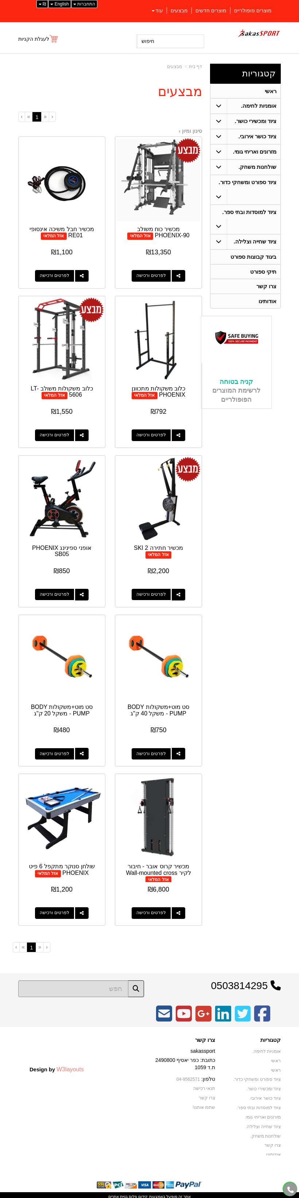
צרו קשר (205, 1037)
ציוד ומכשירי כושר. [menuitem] (256, 121)
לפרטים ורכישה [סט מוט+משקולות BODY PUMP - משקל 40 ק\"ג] (151, 751)
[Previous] (45, 116)
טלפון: (208, 1075)
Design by (57, 1065)
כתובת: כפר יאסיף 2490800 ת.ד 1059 (185, 1060)
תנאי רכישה (204, 1085)
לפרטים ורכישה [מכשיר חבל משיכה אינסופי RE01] (54, 275)
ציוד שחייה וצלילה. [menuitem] (255, 242)
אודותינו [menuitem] (267, 302)
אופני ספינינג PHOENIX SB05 (61, 549)
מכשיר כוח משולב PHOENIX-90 (163, 231)
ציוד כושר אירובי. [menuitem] (257, 137)
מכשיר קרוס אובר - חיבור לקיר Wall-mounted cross (158, 866)
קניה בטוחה (236, 382)
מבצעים (174, 66)
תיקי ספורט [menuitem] (263, 272)
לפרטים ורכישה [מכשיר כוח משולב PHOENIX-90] (151, 275)
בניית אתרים (118, 1193)
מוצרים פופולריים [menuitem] (253, 10)
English (59, 4)
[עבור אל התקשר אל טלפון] (291, 1189)
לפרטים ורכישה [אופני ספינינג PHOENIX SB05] (54, 592)
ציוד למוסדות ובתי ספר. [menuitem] (249, 212)
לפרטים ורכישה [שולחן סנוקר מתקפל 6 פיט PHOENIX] (54, 909)
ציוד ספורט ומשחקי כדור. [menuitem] (247, 182)
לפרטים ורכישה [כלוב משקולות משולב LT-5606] (54, 433)
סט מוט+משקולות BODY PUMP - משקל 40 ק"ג (159, 707)
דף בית (195, 66)
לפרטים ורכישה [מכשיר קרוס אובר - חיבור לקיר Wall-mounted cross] (151, 909)
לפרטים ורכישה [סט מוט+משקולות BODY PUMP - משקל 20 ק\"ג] (54, 751)
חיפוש (147, 41)
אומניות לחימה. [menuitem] (259, 106)
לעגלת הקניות (33, 39)
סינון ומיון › (190, 131)
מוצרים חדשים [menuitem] (210, 10)
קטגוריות (259, 73)
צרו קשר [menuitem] (266, 287)
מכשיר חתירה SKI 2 (158, 546)
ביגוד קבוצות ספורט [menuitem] (253, 257)
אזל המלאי (141, 235)
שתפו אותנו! (204, 1103)
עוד (157, 10)
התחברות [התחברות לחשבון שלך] (84, 4)
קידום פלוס (138, 1193)
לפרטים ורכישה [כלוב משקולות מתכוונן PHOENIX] (151, 433)
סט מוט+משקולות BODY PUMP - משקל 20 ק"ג (62, 707)
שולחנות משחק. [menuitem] (257, 167)
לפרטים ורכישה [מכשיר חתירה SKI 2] (151, 592)
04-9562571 (188, 1075)
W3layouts (70, 1065)
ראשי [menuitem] (270, 91)
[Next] (28, 116)
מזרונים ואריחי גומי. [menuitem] (255, 152)
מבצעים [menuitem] (179, 10)
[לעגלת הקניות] (38, 39)
